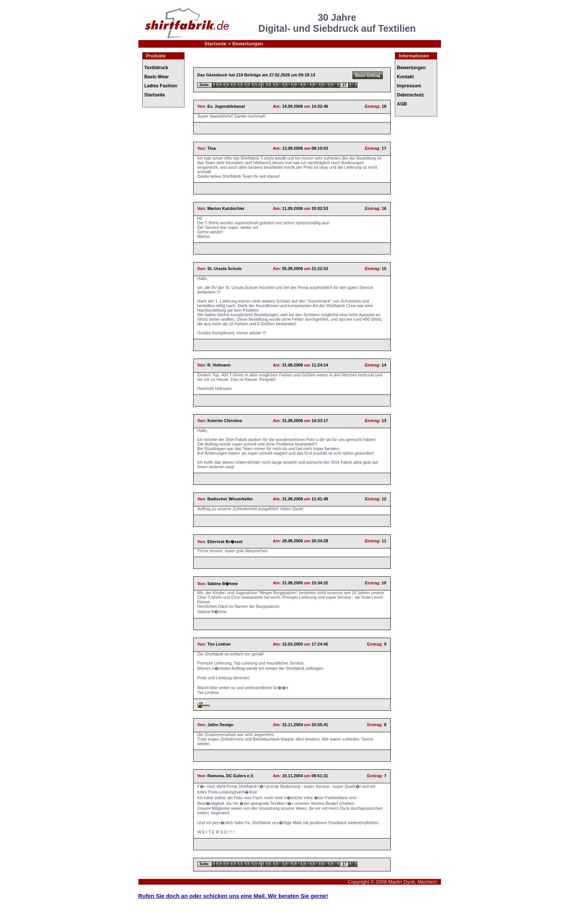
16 (335, 85)
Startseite (216, 44)
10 (280, 85)
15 (326, 85)
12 (298, 85)
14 (317, 85)
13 (308, 85)
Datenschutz (410, 95)
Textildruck (156, 67)
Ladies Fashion (160, 86)
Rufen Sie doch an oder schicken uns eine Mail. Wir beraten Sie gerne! (233, 896)
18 (353, 85)
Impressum (409, 86)
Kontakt (405, 76)
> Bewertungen (245, 44)
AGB (402, 104)
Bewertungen (411, 67)
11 (289, 85)
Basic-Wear (156, 76)
